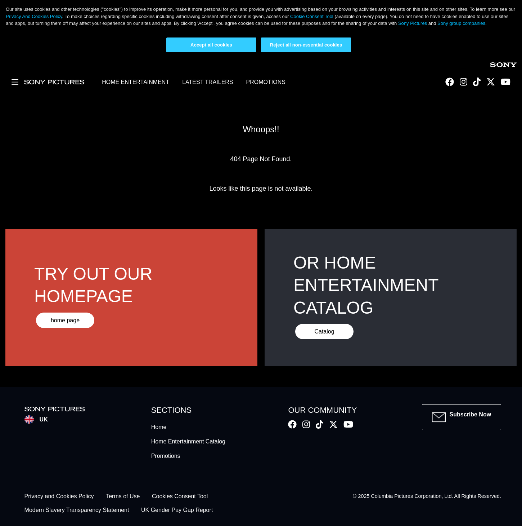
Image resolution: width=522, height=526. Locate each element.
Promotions (165, 456)
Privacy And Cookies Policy (34, 16)
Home (159, 427)
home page (65, 320)
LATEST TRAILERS (207, 82)
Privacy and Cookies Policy (59, 496)
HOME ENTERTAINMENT (135, 82)
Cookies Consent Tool (180, 496)
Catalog (324, 331)
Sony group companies (461, 23)
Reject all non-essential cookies (306, 45)
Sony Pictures (412, 23)
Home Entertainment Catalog (188, 441)
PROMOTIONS (265, 82)
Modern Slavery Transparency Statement (76, 510)
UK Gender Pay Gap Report (177, 510)
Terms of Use (123, 496)
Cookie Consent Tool (311, 16)
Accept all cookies (211, 45)
